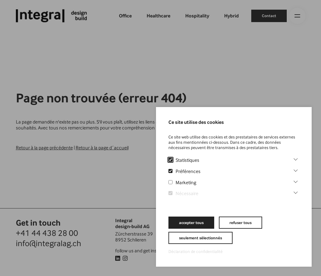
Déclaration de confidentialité (195, 251)
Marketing (182, 182)
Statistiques (183, 160)
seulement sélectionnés (200, 238)
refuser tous (240, 222)
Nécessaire (183, 193)
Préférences (184, 171)
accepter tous (191, 222)
